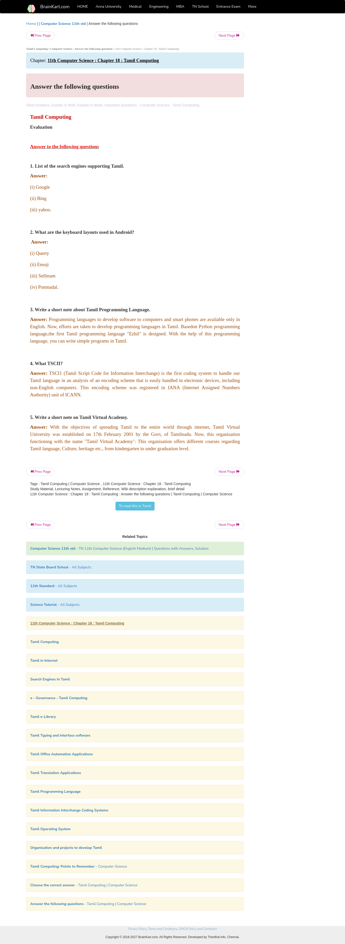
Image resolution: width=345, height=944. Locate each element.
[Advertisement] (285, 98)
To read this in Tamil (135, 506)
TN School (200, 6)
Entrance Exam (228, 6)
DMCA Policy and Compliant (198, 929)
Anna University (108, 6)
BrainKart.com (55, 7)
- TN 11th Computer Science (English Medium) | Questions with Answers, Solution (119, 548)
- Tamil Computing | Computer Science (83, 885)
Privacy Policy (137, 929)
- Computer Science (78, 866)
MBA (180, 6)
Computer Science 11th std (63, 23)
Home (31, 23)
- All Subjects (60, 567)
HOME (82, 6)
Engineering (159, 6)
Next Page (229, 35)
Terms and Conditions (162, 929)
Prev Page (40, 35)
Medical (135, 6)
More (252, 6)
